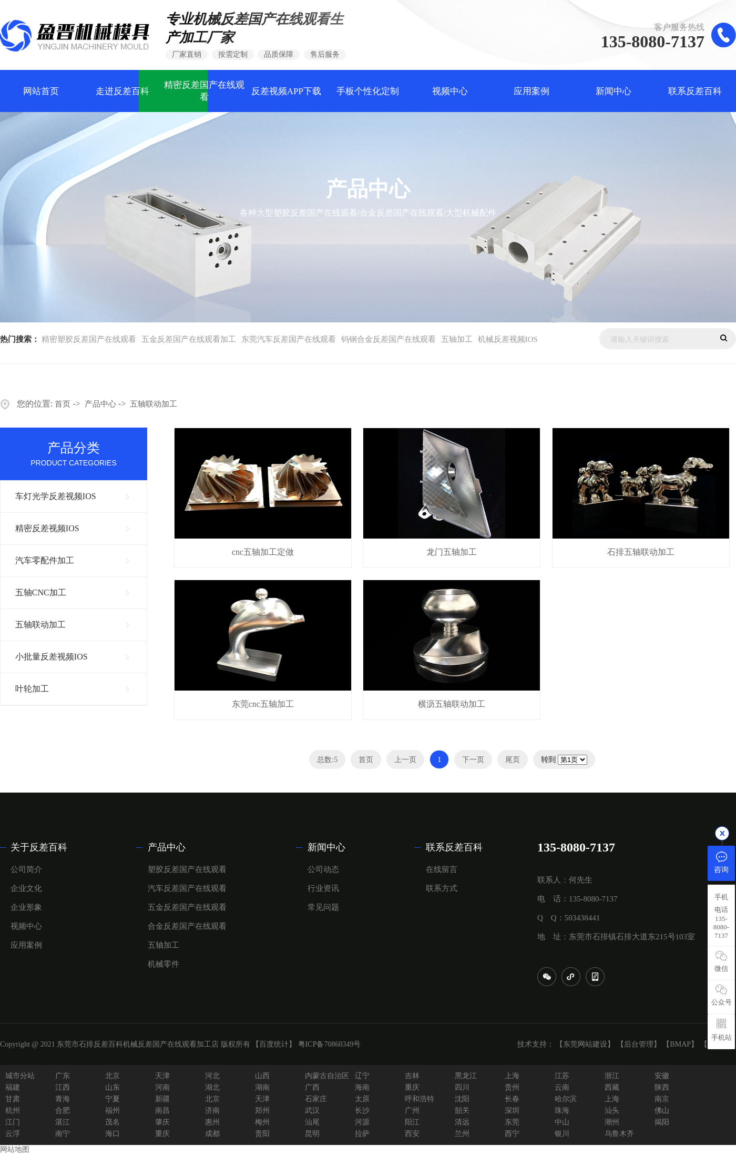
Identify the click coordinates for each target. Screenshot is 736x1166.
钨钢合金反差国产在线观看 (388, 339)
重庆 (412, 1087)
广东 (62, 1076)
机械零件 (163, 964)
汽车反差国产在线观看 (187, 888)
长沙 (362, 1110)
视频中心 (450, 91)
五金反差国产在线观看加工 (188, 339)
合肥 (62, 1110)
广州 (412, 1110)
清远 (462, 1122)
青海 (62, 1099)
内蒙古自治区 (327, 1076)
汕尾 (312, 1122)
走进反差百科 (122, 91)
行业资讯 (323, 888)
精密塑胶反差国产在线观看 (89, 339)
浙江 (612, 1076)
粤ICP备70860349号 (329, 1044)
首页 (62, 404)
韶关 (462, 1110)
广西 (312, 1087)
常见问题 (323, 907)
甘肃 (12, 1099)
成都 (212, 1134)
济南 (212, 1110)
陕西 (662, 1087)
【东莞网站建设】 (585, 1044)
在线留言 (441, 869)
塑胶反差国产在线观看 (187, 869)
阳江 (412, 1122)
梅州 (262, 1122)
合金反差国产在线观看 (187, 926)
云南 (562, 1087)
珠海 (562, 1110)
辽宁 (362, 1076)
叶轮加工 (32, 688)
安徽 (662, 1076)
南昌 (162, 1110)
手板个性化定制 (367, 91)
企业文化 (26, 888)
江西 (62, 1087)
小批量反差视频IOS (51, 656)
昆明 (312, 1134)
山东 (112, 1087)
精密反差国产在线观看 (204, 91)
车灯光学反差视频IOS (55, 496)
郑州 (262, 1110)
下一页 (473, 760)
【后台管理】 (639, 1044)
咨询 (721, 862)
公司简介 (26, 869)
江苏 (562, 1076)
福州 (112, 1110)
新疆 (162, 1099)
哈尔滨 (566, 1099)
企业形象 (26, 907)
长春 (512, 1099)
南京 (662, 1099)
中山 (562, 1122)
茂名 (112, 1122)
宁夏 (112, 1099)
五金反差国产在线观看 (187, 907)
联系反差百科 (695, 91)
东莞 (512, 1122)
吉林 (412, 1076)
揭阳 (662, 1122)
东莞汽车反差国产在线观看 (288, 339)
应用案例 (531, 91)
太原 (362, 1099)
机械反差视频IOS (508, 339)
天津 (162, 1076)
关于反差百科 (39, 847)
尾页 (512, 760)
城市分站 (20, 1076)
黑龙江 (466, 1076)
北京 (112, 1076)
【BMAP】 (680, 1044)
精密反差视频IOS (47, 528)
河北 (212, 1076)
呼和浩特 (419, 1099)
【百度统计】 (274, 1044)
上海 (512, 1076)
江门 (12, 1122)
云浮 (12, 1134)
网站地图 (14, 1149)
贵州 (512, 1087)
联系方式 (441, 888)
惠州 (212, 1122)
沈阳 (462, 1099)
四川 (462, 1087)
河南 (162, 1087)
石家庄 (316, 1099)
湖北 (212, 1087)
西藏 (612, 1087)
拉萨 (362, 1134)
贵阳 (262, 1134)
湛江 (62, 1122)
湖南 (262, 1087)
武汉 (312, 1110)
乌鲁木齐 (619, 1134)
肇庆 (162, 1122)
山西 (262, 1076)
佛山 (662, 1110)
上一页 (405, 760)
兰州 (462, 1134)
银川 (562, 1134)
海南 (362, 1087)
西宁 (512, 1134)
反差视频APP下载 (286, 91)
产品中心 (100, 404)
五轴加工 (457, 339)
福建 (12, 1087)
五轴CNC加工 (40, 592)
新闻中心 (613, 91)
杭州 (12, 1110)
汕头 (612, 1110)
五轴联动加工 (153, 404)
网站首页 (41, 91)
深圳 (512, 1110)
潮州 (612, 1122)
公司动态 (323, 869)
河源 (362, 1122)
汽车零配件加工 (44, 560)
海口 (112, 1134)
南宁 (62, 1134)
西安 (412, 1134)
